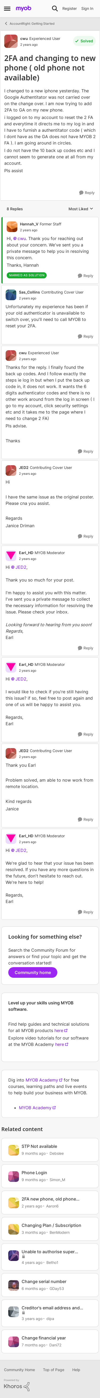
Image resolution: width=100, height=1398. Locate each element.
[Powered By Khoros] (50, 1385)
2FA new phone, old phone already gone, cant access (49, 1199)
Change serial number (44, 1281)
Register (69, 8)
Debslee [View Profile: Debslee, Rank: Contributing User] (57, 1153)
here (58, 1030)
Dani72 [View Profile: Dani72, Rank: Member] (55, 1345)
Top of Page (53, 1369)
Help (76, 1369)
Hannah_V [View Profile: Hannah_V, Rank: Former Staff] (29, 224)
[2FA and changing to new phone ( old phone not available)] (40, 230)
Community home (33, 972)
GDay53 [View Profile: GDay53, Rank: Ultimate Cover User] (57, 1288)
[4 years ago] (32, 1262)
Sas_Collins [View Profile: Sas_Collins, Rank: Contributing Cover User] (29, 292)
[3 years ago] (32, 1318)
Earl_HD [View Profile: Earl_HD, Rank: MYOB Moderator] (26, 552)
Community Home (19, 1369)
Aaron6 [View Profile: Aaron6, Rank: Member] (52, 1206)
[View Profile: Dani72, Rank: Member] (13, 1342)
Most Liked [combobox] (81, 209)
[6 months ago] (34, 1288)
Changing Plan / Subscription (51, 1225)
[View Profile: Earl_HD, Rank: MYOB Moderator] (11, 555)
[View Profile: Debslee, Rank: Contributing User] (13, 1150)
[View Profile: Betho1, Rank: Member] (13, 1255)
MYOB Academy (42, 1080)
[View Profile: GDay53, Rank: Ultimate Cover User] (13, 1285)
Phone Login (34, 1172)
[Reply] (87, 192)
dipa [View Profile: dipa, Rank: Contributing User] (50, 1318)
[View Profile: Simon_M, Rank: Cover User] (13, 1176)
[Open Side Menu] (7, 9)
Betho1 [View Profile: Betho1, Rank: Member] (52, 1262)
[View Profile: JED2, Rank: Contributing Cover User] (11, 470)
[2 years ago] (32, 1206)
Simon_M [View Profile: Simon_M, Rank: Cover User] (57, 1179)
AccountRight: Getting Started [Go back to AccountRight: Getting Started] (29, 23)
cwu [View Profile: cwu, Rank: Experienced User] (24, 38)
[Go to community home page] (23, 8)
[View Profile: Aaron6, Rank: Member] (13, 1203)
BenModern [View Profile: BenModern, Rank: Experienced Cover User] (60, 1232)
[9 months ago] (34, 1153)
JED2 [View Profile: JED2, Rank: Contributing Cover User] (24, 467)
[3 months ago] (34, 1232)
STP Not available (39, 1146)
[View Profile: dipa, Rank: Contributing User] (13, 1311)
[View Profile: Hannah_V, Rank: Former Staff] (12, 226)
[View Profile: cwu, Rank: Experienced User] (11, 41)
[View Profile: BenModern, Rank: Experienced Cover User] (13, 1229)
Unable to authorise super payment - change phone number (56, 1252)
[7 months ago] (33, 1345)
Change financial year (44, 1338)
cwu (22, 238)
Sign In (87, 8)
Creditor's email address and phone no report (51, 1308)
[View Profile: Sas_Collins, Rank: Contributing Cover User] (11, 295)
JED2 (20, 567)
